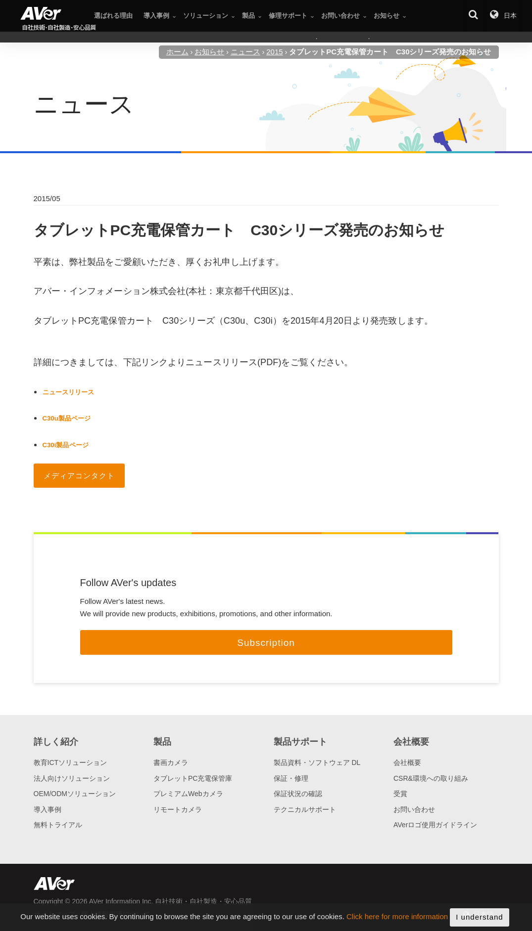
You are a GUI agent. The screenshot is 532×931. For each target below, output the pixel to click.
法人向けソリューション (72, 778)
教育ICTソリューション (70, 762)
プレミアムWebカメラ (188, 794)
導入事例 (47, 809)
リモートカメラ (177, 809)
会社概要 (407, 762)
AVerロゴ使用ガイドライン (435, 825)
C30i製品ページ (66, 445)
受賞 (400, 794)
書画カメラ (170, 762)
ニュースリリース (69, 392)
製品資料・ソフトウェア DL (317, 762)
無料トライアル (58, 825)
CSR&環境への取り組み (430, 778)
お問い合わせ (414, 809)
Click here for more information (397, 923)
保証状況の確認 (298, 794)
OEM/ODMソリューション (75, 794)
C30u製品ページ (67, 418)
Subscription (266, 642)
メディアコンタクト (79, 475)
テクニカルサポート (305, 809)
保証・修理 (291, 778)
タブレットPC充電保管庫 (192, 778)
